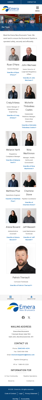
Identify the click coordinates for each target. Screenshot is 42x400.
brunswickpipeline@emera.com (22, 355)
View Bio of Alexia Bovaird (12, 238)
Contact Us (31, 2)
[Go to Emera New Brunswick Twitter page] (29, 317)
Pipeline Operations (30, 376)
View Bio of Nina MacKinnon (29, 167)
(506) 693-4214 (24, 348)
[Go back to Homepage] (21, 307)
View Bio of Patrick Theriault (21, 285)
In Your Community (11, 376)
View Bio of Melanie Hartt (13, 161)
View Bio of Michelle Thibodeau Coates (29, 126)
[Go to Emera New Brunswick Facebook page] (23, 317)
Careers (10, 2)
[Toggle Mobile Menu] (37, 9)
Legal (21, 393)
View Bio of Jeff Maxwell (29, 238)
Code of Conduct (10, 393)
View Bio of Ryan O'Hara (13, 74)
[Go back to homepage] (10, 9)
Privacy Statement (31, 393)
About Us (11, 381)
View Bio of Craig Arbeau (13, 117)
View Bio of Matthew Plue (13, 200)
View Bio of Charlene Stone (29, 204)
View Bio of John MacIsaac (29, 79)
